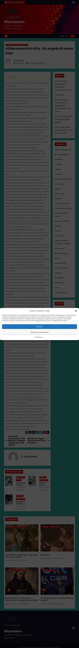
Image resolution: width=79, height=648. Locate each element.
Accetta (39, 326)
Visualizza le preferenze (39, 332)
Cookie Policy (38, 337)
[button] (76, 311)
